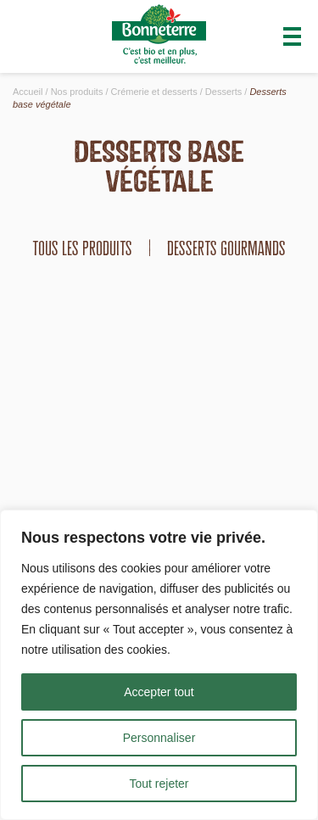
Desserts (223, 91)
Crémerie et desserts (154, 91)
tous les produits (82, 248)
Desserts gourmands (226, 248)
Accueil (27, 91)
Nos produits (77, 91)
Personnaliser (159, 738)
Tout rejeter (158, 783)
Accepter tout (159, 692)
